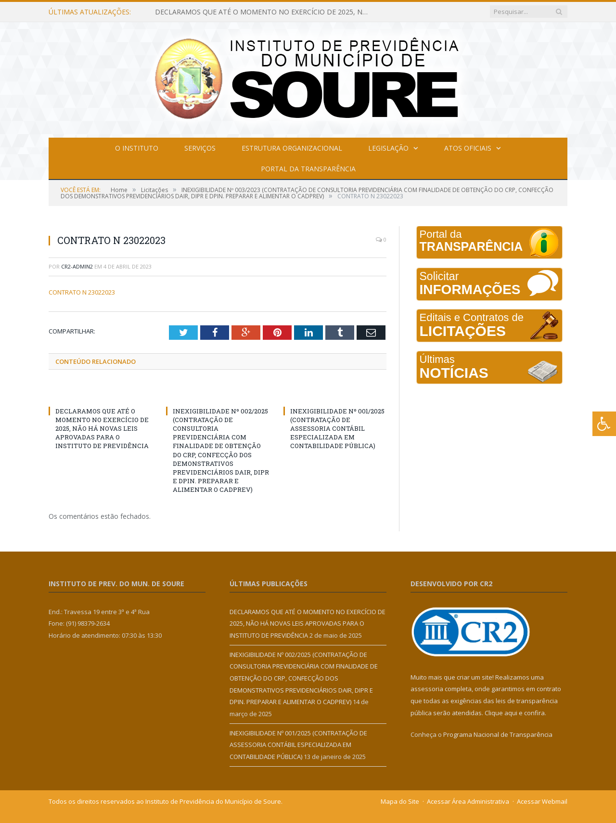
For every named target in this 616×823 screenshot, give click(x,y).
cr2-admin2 (77, 266)
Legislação (388, 148)
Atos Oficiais (467, 148)
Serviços (200, 148)
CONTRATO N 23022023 (82, 292)
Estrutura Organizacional (292, 148)
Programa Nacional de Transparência (497, 734)
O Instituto (136, 148)
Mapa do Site (400, 801)
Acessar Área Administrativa (468, 801)
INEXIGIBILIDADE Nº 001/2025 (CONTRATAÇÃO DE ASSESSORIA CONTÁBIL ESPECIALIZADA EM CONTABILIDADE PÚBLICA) (337, 428)
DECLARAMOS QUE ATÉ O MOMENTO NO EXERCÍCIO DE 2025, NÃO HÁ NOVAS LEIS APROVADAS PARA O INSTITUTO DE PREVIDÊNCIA (265, 12)
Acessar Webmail (542, 801)
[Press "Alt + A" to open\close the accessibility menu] (604, 424)
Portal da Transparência (308, 168)
